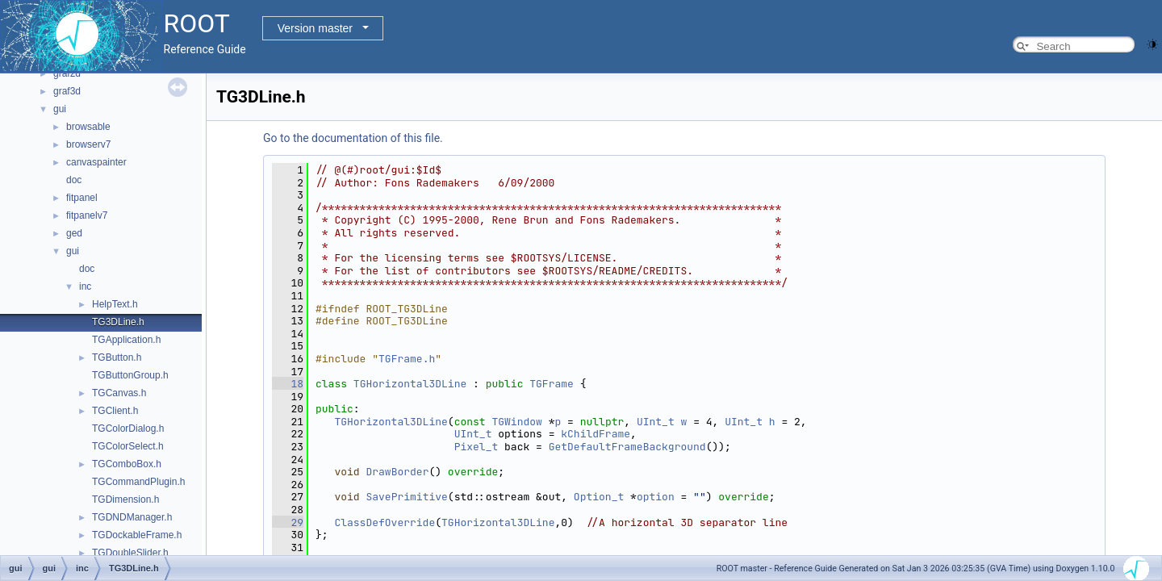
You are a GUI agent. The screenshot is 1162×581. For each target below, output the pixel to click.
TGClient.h (115, 410)
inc (85, 286)
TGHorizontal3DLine (409, 384)
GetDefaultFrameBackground (627, 447)
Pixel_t (476, 447)
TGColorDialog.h (128, 428)
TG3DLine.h (118, 322)
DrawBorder (397, 472)
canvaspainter (96, 162)
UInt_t (656, 421)
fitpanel (82, 197)
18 (287, 384)
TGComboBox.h (126, 464)
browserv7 (88, 144)
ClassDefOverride (384, 522)
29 (287, 522)
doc (74, 180)
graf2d (67, 73)
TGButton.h (116, 357)
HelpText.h (115, 304)
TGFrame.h (406, 359)
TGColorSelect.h (128, 446)
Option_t (599, 497)
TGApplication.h (126, 339)
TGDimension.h (125, 499)
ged (74, 233)
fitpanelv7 (86, 215)
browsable (88, 126)
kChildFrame (595, 434)
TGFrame (551, 384)
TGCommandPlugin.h (138, 481)
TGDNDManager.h (132, 517)
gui (59, 109)
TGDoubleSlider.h (130, 552)
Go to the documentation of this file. (353, 138)
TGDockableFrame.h (137, 535)
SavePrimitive (406, 497)
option (656, 497)
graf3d (67, 91)
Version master (315, 28)
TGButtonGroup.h (130, 375)
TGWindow (516, 421)
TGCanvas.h (119, 393)
